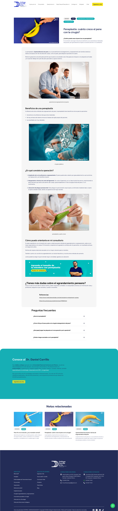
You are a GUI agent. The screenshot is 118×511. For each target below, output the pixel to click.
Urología (73, 4)
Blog (38, 488)
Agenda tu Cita (40, 473)
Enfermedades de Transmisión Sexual (22, 479)
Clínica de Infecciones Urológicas (22, 502)
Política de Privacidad (66, 510)
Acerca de (32, 4)
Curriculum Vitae (41, 479)
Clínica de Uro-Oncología (20, 499)
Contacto (39, 482)
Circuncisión (41, 4)
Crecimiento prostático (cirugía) (21, 496)
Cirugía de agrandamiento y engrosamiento (24, 493)
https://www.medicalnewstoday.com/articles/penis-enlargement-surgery (59, 297)
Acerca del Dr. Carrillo (42, 476)
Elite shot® (16, 473)
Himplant (81, 4)
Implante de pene (18, 490)
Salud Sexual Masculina (62, 4)
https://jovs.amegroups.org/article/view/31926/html (53, 301)
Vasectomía (50, 4)
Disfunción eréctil (18, 488)
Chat (88, 4)
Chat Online (40, 485)
